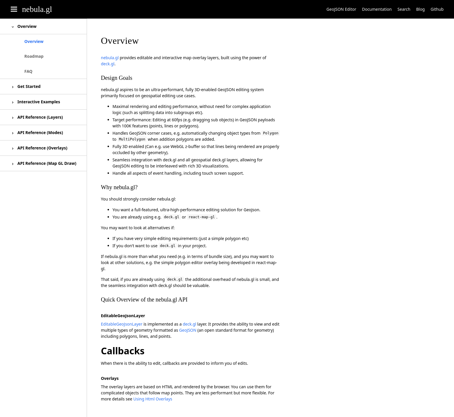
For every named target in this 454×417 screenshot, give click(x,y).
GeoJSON (188, 330)
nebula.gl (37, 9)
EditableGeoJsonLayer (121, 324)
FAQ (28, 71)
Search (403, 9)
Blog (420, 9)
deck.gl (108, 63)
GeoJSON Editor (341, 9)
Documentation (377, 9)
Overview (33, 41)
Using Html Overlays (152, 399)
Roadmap (33, 56)
